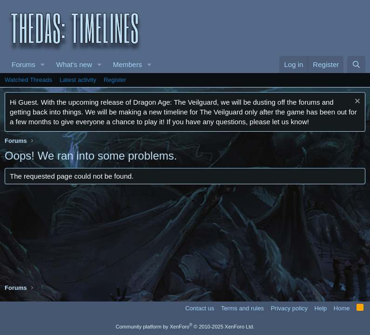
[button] (42, 64)
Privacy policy (289, 308)
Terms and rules (242, 308)
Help (321, 308)
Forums (23, 64)
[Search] (356, 64)
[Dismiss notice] (356, 102)
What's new (74, 64)
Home (342, 308)
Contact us (199, 308)
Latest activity (78, 79)
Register (115, 79)
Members (127, 64)
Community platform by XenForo (185, 326)
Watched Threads (28, 79)
